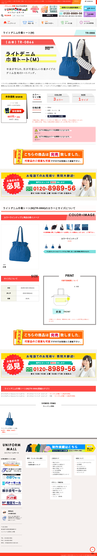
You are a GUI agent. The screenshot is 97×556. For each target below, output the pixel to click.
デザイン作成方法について (60, 486)
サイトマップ (80, 472)
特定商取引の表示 (81, 470)
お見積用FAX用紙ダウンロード (61, 474)
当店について (79, 458)
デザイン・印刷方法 (57, 482)
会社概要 (79, 464)
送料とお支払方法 (57, 466)
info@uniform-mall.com (11, 543)
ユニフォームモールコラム (84, 462)
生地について (56, 494)
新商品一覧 (31, 462)
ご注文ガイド (55, 458)
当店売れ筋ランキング (34, 464)
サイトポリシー (81, 466)
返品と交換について (58, 468)
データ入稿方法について (59, 488)
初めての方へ (56, 462)
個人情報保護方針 (81, 468)
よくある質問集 (57, 470)
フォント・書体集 (57, 496)
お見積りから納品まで (59, 464)
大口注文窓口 (56, 472)
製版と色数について (58, 492)
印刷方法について (57, 490)
